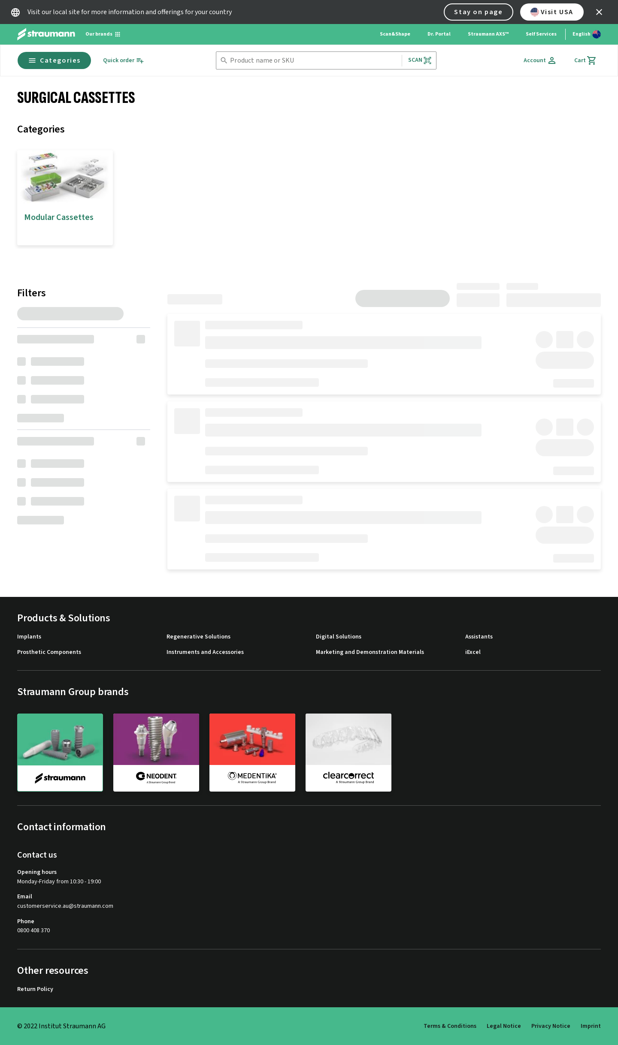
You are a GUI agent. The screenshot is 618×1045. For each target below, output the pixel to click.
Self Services (541, 34)
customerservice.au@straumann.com (65, 906)
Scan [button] (420, 60)
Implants (29, 637)
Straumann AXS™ (488, 34)
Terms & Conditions (450, 1026)
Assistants (479, 637)
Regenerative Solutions (198, 637)
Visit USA (551, 12)
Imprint (591, 1026)
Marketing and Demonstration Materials (370, 652)
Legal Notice (504, 1026)
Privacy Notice (550, 1026)
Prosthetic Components (49, 652)
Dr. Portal (439, 34)
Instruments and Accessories (205, 652)
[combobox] (314, 60)
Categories (54, 60)
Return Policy (35, 989)
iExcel (473, 652)
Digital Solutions (338, 637)
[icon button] (599, 12)
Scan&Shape (395, 34)
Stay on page (478, 12)
